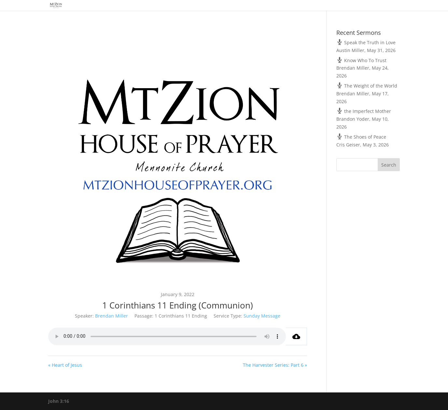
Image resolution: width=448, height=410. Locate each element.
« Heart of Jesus (65, 365)
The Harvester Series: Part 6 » (275, 365)
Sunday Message (262, 316)
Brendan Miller (111, 316)
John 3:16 (58, 401)
